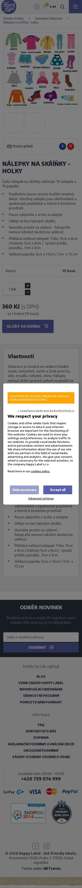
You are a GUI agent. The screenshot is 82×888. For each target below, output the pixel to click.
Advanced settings (41, 498)
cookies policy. (40, 471)
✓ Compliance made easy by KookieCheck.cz (45, 410)
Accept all (57, 490)
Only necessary (24, 490)
